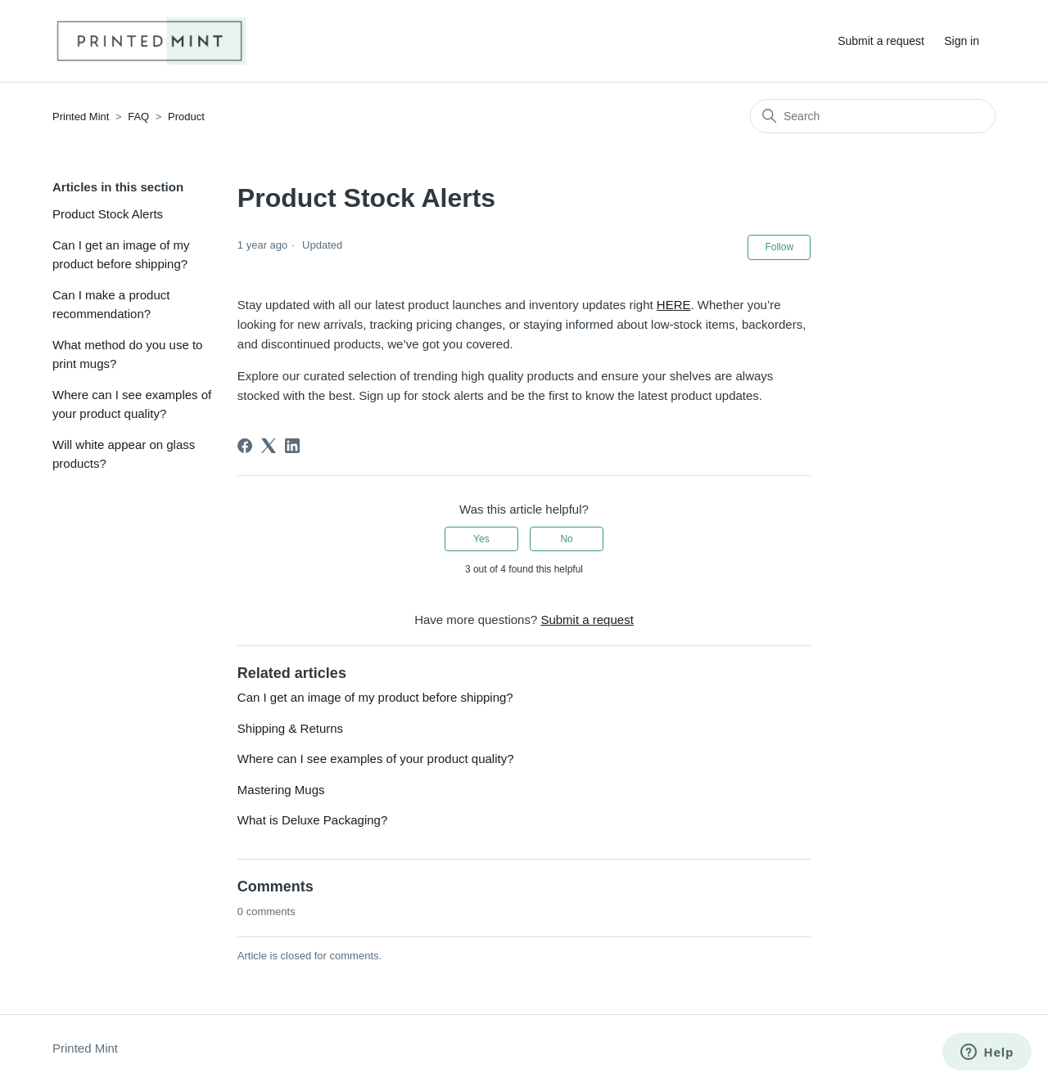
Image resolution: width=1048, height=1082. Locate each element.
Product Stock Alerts (107, 214)
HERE (674, 305)
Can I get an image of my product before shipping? (121, 254)
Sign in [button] (961, 40)
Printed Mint (80, 116)
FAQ (138, 116)
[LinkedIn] (292, 445)
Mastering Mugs (281, 790)
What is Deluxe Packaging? (312, 820)
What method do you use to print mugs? (127, 354)
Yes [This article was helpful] (481, 539)
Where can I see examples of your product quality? (131, 404)
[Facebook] (244, 445)
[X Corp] (268, 445)
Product (186, 116)
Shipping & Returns (290, 728)
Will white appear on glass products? (123, 454)
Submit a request (881, 40)
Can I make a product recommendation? (110, 304)
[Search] (873, 116)
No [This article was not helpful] (566, 539)
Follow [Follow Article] (779, 247)
